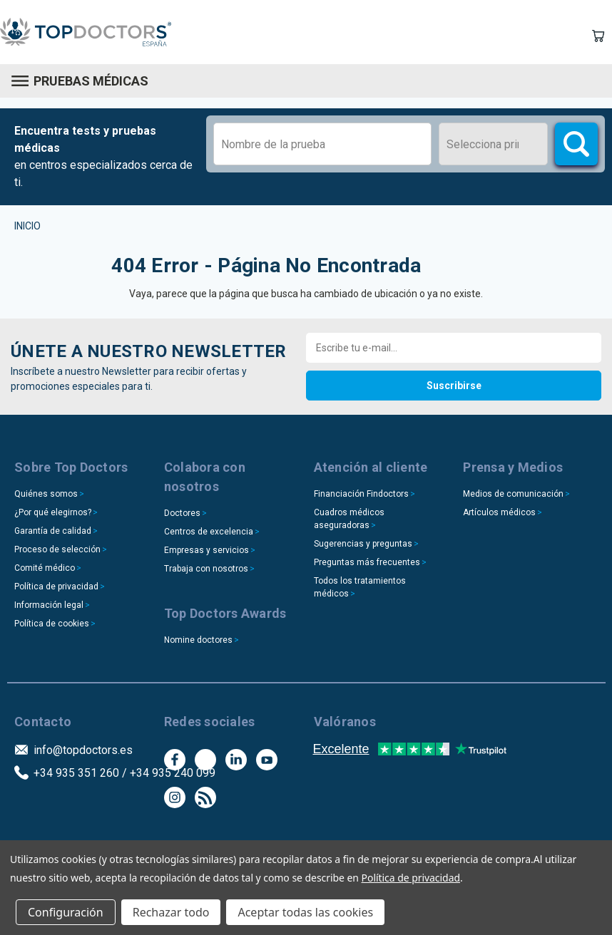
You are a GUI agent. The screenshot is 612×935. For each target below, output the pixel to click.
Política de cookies (51, 624)
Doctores (182, 513)
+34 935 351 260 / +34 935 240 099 (124, 773)
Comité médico (44, 568)
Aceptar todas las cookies (305, 912)
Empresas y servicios (206, 550)
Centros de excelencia (208, 532)
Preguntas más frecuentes (367, 562)
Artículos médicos (499, 512)
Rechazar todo (171, 912)
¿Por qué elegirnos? (52, 512)
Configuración (65, 912)
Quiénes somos (46, 494)
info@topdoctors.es (83, 750)
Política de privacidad (56, 587)
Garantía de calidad (52, 531)
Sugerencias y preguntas (363, 544)
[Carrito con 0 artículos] (598, 36)
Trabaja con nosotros (206, 569)
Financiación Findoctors (361, 494)
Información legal (48, 605)
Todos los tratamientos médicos (360, 587)
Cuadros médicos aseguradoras (349, 518)
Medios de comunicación (513, 494)
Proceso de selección (57, 549)
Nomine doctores (198, 640)
